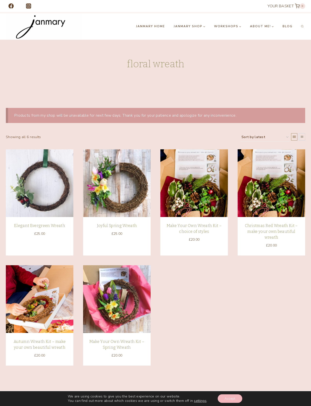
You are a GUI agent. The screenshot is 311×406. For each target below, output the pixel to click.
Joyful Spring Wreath (117, 225)
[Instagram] (28, 6)
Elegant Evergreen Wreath (39, 225)
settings (200, 400)
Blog (288, 26)
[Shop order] (265, 137)
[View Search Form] (302, 26)
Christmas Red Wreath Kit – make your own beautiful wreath (271, 231)
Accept (230, 398)
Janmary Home (150, 26)
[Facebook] (11, 6)
